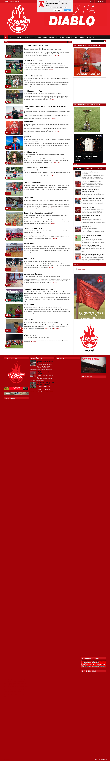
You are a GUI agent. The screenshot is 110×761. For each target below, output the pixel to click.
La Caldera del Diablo (31, 48)
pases (67, 124)
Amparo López (42, 231)
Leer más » (57, 55)
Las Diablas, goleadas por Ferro (33, 91)
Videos (39, 37)
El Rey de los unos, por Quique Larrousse (91, 181)
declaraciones (54, 111)
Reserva (45, 37)
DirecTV (51, 139)
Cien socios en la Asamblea (87, 208)
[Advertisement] (89, 90)
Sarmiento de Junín (28, 202)
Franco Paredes (54, 200)
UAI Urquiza (36, 232)
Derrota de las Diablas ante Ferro (33, 60)
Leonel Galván (37, 49)
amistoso (41, 154)
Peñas (76, 37)
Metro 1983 (32, 217)
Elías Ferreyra (52, 48)
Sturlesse (51, 49)
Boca (44, 276)
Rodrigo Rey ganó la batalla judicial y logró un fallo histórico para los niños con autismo (92, 255)
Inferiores (51, 37)
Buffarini (40, 200)
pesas (50, 246)
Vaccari (36, 141)
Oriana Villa (59, 63)
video (30, 80)
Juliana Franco (65, 185)
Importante (26, 49)
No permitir (58, 10)
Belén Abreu (41, 170)
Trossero (37, 217)
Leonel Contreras (56, 293)
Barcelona (43, 111)
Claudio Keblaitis (52, 292)
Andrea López (42, 185)
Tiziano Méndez (57, 49)
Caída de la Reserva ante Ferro (33, 76)
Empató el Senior (29, 304)
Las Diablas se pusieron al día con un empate (37, 167)
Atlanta (45, 292)
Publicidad (6, 1)
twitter (91, 1)
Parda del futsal (28, 320)
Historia (82, 37)
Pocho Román (27, 125)
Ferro (57, 48)
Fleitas (60, 48)
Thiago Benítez (64, 78)
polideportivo (55, 246)
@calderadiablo (81, 269)
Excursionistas (27, 293)
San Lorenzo (63, 293)
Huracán (44, 293)
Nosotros (17, 1)
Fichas (34, 37)
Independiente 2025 (86, 226)
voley (60, 246)
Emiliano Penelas (30, 124)
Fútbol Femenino (60, 37)
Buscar (105, 41)
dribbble (103, 1)
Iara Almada (58, 170)
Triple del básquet (29, 259)
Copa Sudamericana (90, 37)
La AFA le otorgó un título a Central (90, 245)
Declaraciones (18, 37)
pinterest (105, 1)
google (96, 1)
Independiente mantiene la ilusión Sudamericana (45, 362)
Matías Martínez (61, 124)
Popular (79, 169)
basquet (40, 246)
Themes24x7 (6, 759)
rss (98, 1)
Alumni (42, 292)
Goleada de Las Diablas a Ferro (33, 228)
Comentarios (27, 37)
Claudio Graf (43, 307)
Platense (62, 154)
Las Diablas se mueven (30, 152)
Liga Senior (58, 307)
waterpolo (64, 246)
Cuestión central (29, 198)
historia (65, 215)
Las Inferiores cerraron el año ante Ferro (36, 45)
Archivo (100, 169)
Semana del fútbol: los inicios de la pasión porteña (38, 289)
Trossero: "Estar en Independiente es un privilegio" (38, 213)
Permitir (67, 10)
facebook (93, 1)
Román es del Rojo (29, 121)
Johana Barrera (66, 231)
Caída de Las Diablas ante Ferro (33, 182)
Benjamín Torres (44, 48)
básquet (42, 261)
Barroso (42, 93)
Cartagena (48, 111)
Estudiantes (48, 215)
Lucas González (52, 78)
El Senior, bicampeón (30, 335)
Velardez (26, 80)
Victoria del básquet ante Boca (33, 274)
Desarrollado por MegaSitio (100, 759)
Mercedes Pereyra (28, 232)
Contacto (12, 1)
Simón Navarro (45, 49)
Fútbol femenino (47, 63)
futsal (47, 246)
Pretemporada (27, 156)
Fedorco (45, 200)
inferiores (32, 49)
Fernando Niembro (55, 215)
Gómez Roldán (65, 48)
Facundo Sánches (57, 139)
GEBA (35, 293)
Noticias (11, 37)
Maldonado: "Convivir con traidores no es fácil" (92, 199)
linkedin (100, 1)
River (68, 200)
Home (6, 37)
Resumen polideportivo (30, 243)
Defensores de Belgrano (61, 292)
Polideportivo (69, 37)
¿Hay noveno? (28, 137)
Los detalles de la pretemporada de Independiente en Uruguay (90, 190)
